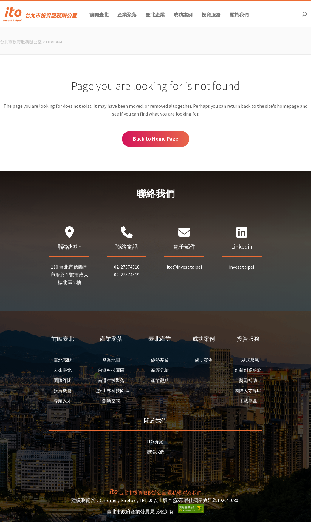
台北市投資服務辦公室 (21, 41)
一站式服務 (248, 360)
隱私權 (174, 492)
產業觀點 (160, 380)
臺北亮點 (63, 360)
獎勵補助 (248, 380)
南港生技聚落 (111, 380)
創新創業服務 (248, 370)
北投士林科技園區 (111, 390)
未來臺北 (63, 370)
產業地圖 (111, 360)
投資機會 (63, 390)
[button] (99, 14)
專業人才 (63, 401)
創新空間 (111, 401)
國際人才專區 (248, 390)
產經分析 (160, 370)
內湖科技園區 (111, 370)
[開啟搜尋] (304, 14)
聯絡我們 (155, 452)
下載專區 (248, 401)
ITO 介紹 (155, 441)
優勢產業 (160, 360)
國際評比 (63, 380)
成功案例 (204, 360)
